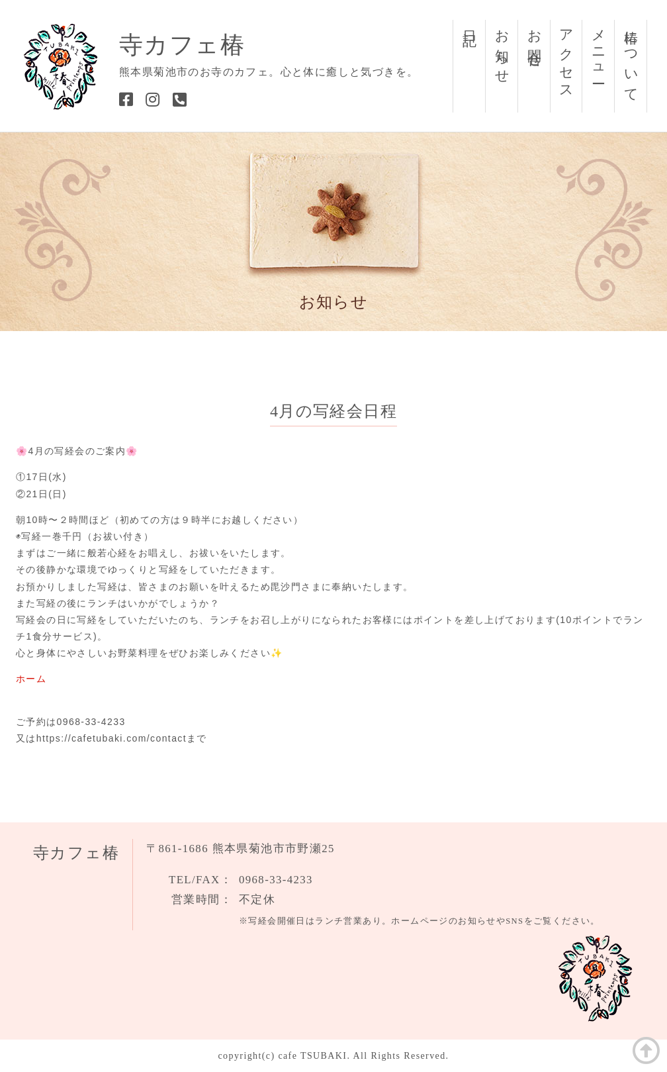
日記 (470, 22)
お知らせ (502, 49)
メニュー (599, 49)
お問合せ (535, 41)
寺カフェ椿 (182, 45)
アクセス (566, 57)
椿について (631, 58)
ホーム (31, 678)
